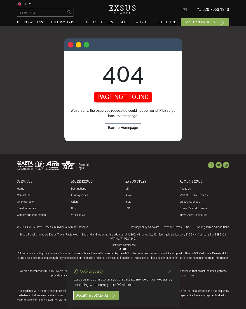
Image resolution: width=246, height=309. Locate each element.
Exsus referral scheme (193, 208)
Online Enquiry (26, 201)
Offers (75, 201)
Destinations (30, 22)
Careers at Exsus (190, 201)
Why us (143, 22)
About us (185, 188)
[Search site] (41, 12)
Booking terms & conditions (212, 227)
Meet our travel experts (194, 195)
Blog (124, 22)
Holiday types (64, 22)
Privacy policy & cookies (145, 227)
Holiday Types (79, 195)
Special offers (98, 22)
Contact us (23, 195)
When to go (78, 214)
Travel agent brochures (193, 214)
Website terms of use (177, 227)
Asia (128, 195)
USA (128, 208)
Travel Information (27, 208)
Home (20, 188)
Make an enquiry (205, 22)
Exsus (123, 9)
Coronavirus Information (31, 214)
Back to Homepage (123, 128)
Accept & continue (96, 295)
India (128, 201)
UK (127, 188)
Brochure (166, 22)
